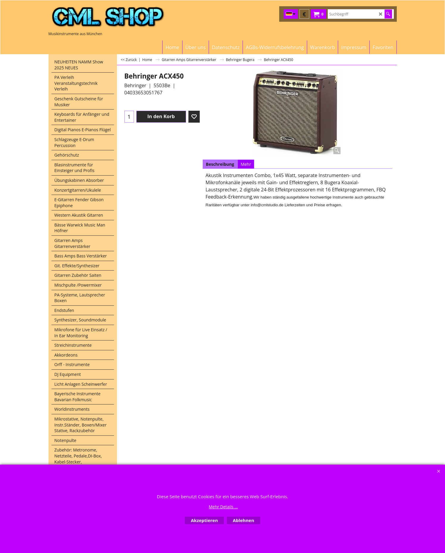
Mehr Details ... (223, 507)
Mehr (246, 164)
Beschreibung (220, 164)
